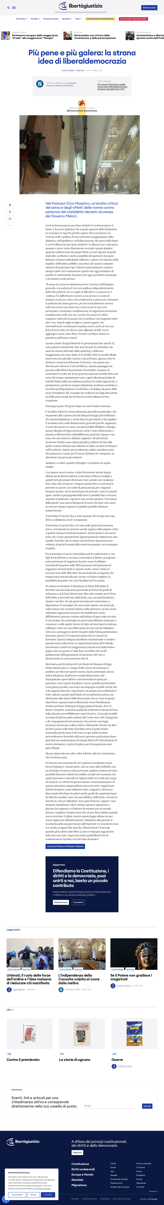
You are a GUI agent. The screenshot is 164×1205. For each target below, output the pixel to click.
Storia (138, 1171)
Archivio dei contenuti (119, 1187)
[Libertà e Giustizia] (80, 6)
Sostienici (78, 902)
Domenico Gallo (120, 985)
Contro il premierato (23, 1060)
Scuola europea (50, 19)
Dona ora (77, 1153)
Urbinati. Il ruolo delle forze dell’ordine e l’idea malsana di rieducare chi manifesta (29, 979)
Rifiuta (33, 1195)
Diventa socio (149, 8)
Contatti (140, 1187)
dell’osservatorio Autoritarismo (82, 111)
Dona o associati (143, 1164)
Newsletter (141, 1183)
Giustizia (80, 71)
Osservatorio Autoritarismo (100, 19)
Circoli (113, 1164)
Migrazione (79, 1185)
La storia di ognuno (74, 1060)
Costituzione (68, 71)
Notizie (34, 19)
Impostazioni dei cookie (122, 1199)
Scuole (139, 1179)
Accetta (48, 1195)
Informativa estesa (43, 1189)
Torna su (153, 1191)
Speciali (66, 19)
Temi (77, 19)
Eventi (113, 1167)
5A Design (148, 1199)
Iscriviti (147, 1106)
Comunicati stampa (119, 1179)
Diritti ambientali (83, 1169)
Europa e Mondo (82, 1174)
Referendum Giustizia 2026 (133, 19)
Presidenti (140, 1175)
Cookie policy (105, 1199)
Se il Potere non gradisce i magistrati (131, 977)
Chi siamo (20, 19)
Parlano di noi (116, 1183)
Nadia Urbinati (16, 989)
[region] (31, 1184)
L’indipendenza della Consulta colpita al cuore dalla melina (79, 979)
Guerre (117, 1060)
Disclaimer (75, 1199)
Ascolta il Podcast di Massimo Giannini (65, 846)
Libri (10, 1010)
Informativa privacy (89, 1199)
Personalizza (17, 1195)
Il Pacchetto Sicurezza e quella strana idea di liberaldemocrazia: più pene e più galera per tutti (112, 86)
